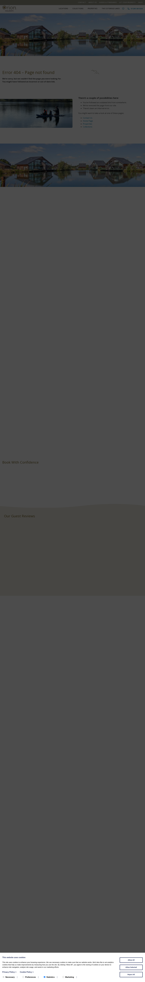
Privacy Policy (9, 972)
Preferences (29, 977)
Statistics (49, 977)
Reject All (131, 974)
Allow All (131, 960)
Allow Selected (131, 967)
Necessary (9, 977)
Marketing (68, 977)
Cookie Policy (27, 972)
